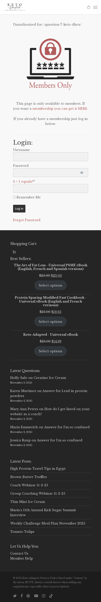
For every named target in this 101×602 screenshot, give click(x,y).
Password (21, 166)
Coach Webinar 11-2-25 (29, 485)
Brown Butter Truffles (28, 477)
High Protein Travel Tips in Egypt (38, 468)
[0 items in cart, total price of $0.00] (14, 252)
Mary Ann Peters (24, 409)
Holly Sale (18, 378)
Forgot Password (26, 220)
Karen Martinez (23, 391)
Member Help (21, 558)
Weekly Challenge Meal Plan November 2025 (47, 523)
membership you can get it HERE (60, 108)
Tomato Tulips (22, 532)
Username (21, 150)
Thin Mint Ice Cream (27, 502)
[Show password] (82, 172)
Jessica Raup (20, 440)
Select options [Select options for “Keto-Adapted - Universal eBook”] (50, 351)
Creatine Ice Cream (50, 378)
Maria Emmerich (24, 427)
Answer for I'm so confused (67, 427)
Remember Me (27, 197)
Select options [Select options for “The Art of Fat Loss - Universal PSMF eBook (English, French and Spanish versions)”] (50, 285)
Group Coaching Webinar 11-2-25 (37, 493)
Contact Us (19, 553)
